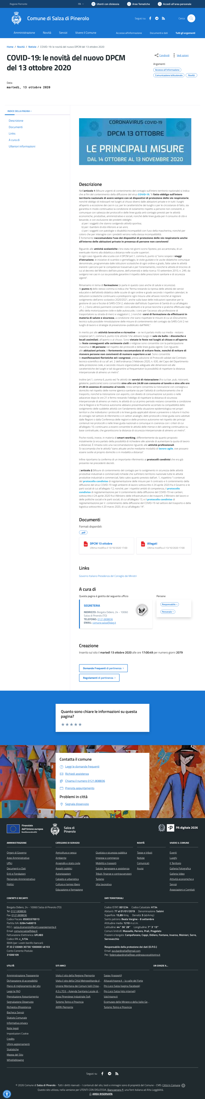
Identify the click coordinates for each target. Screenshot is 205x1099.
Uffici (9, 863)
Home (10, 47)
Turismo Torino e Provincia (70, 1002)
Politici (10, 884)
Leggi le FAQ (13, 991)
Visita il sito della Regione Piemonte (75, 975)
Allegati (152, 543)
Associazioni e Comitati (182, 890)
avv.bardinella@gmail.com (126, 951)
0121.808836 (105, 619)
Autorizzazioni (63, 874)
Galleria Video (177, 874)
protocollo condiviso (95, 481)
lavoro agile (166, 448)
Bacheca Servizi (15, 1012)
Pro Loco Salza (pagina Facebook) (122, 986)
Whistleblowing (15, 1060)
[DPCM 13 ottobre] (85, 544)
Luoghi (173, 858)
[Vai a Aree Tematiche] (138, 4)
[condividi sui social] (161, 55)
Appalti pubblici (64, 868)
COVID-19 (143, 194)
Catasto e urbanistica (67, 879)
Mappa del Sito (15, 1055)
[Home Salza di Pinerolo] (49, 18)
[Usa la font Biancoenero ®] (105, 4)
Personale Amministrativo (21, 879)
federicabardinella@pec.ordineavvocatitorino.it (135, 955)
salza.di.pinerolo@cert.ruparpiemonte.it (35, 927)
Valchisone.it (111, 996)
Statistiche (13, 1049)
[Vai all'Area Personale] (174, 4)
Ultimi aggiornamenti (18, 1044)
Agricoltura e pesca (66, 853)
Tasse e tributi (144, 853)
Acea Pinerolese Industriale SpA (73, 996)
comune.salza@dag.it (104, 623)
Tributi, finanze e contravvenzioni (114, 874)
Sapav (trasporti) (113, 975)
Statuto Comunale (17, 1018)
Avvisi (140, 868)
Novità (21, 47)
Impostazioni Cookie (18, 1033)
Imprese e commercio (107, 858)
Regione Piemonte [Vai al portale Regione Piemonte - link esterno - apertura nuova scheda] (18, 4)
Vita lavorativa (104, 884)
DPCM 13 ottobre (101, 543)
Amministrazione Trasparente (23, 975)
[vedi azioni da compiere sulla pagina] (180, 55)
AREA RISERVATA (100, 1094)
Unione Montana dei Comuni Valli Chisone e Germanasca (87, 986)
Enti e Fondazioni (16, 874)
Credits (10, 1039)
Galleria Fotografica (180, 868)
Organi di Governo (16, 853)
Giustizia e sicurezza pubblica (111, 853)
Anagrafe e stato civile (68, 863)
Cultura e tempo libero (68, 884)
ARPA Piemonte (64, 1007)
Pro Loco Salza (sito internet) (119, 991)
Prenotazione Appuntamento (23, 996)
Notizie (32, 47)
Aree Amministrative (18, 858)
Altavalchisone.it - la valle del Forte (123, 981)
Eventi (173, 853)
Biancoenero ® (115, 1090)
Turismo (100, 879)
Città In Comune (171, 1085)
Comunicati (143, 863)
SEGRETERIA (92, 605)
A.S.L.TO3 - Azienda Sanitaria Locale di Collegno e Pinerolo (88, 991)
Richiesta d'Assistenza (19, 1007)
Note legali (13, 1028)
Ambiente (61, 858)
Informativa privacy (17, 1023)
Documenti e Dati (16, 868)
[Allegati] (143, 544)
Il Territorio (175, 863)
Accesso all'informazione (129, 33)
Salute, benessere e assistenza (112, 868)
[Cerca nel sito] (191, 18)
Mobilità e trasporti (106, 863)
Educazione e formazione (69, 890)
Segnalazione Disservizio (20, 1002)
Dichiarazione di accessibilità (22, 981)
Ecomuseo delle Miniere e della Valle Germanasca (131, 1002)
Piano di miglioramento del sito (23, 986)
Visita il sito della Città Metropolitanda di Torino (81, 981)
